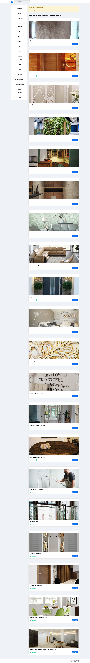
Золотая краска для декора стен (38, 361)
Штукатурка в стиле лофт (36, 40)
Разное (19, 82)
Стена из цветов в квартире (36, 136)
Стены (19, 13)
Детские (20, 74)
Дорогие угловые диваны (36, 265)
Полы (20, 33)
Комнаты (20, 21)
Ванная (19, 41)
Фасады (20, 92)
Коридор (20, 69)
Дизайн (19, 87)
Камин (19, 54)
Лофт (20, 46)
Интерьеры (19, 8)
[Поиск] (22, 1)
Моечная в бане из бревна (36, 72)
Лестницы (20, 56)
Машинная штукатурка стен (36, 489)
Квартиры (20, 26)
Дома (20, 31)
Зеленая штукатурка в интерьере (38, 233)
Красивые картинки (20, 84)
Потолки (20, 49)
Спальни (20, 18)
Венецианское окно (34, 521)
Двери (19, 43)
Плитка (19, 16)
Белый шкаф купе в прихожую (37, 104)
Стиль (20, 23)
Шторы (19, 89)
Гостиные (20, 38)
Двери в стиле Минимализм (36, 585)
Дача (20, 94)
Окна (20, 64)
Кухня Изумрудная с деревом (37, 168)
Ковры (20, 66)
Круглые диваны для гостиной (37, 457)
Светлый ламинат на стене (36, 329)
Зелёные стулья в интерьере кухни (38, 617)
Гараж (20, 51)
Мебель (19, 36)
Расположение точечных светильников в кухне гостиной (43, 649)
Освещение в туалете (35, 201)
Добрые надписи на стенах (36, 393)
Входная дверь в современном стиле (39, 297)
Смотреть (74, 43)
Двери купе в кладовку (35, 553)
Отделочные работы (19, 79)
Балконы (20, 76)
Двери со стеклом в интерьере (37, 425)
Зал (20, 71)
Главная (20, 5)
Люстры (20, 59)
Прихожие (20, 28)
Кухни (20, 10)
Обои (20, 61)
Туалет (19, 97)
